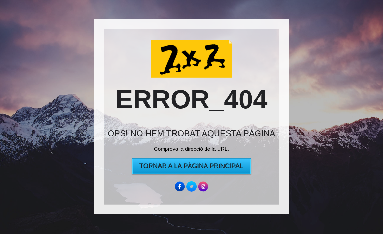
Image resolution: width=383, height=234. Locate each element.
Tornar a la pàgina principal (191, 166)
